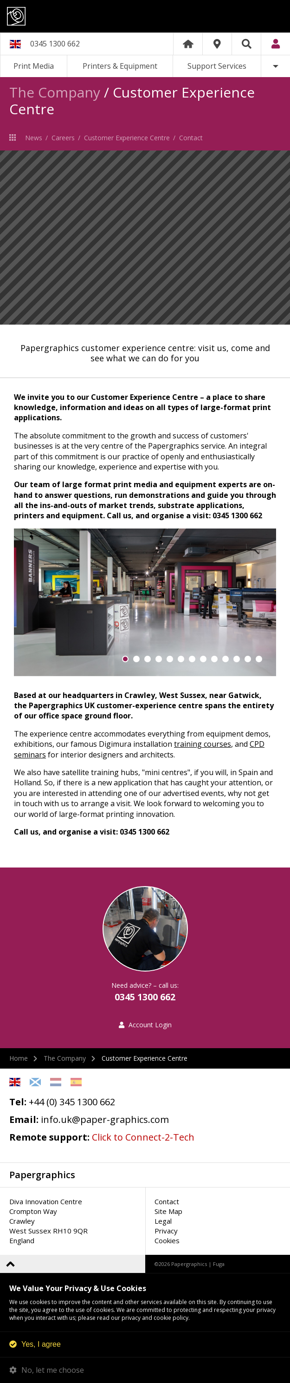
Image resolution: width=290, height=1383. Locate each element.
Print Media (33, 66)
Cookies (167, 1240)
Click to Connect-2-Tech (143, 1137)
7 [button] (192, 659)
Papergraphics (145, 16)
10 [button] (225, 659)
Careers (63, 137)
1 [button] (125, 659)
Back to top (10, 1264)
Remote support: (49, 1137)
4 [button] (158, 659)
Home (188, 44)
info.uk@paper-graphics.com (105, 1119)
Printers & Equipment (120, 66)
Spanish (76, 1082)
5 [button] (170, 659)
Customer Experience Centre (127, 137)
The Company (54, 92)
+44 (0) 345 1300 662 (72, 1102)
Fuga (219, 1263)
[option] (145, 237)
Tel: (17, 1102)
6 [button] (181, 659)
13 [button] (259, 659)
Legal (163, 1221)
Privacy (166, 1230)
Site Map (168, 1211)
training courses (202, 744)
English (14, 1082)
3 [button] (147, 659)
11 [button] (236, 659)
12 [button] (248, 659)
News (33, 137)
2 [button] (136, 659)
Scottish (35, 1082)
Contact (191, 137)
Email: (24, 1119)
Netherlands (55, 1082)
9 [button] (214, 659)
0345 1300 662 (55, 44)
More (275, 66)
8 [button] (203, 659)
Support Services (216, 66)
